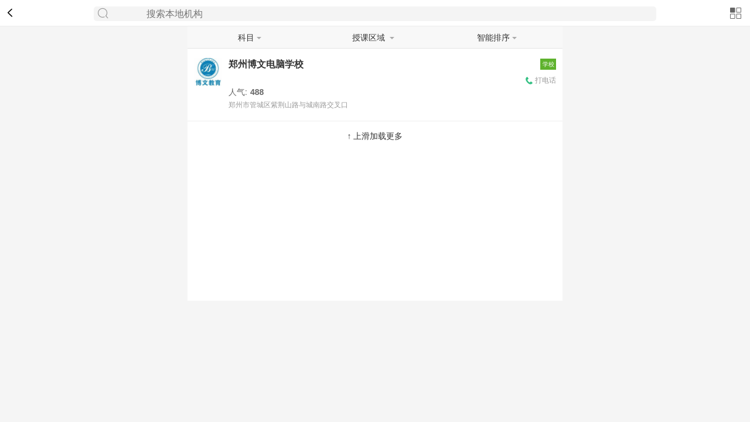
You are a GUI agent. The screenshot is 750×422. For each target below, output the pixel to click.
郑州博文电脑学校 (266, 64)
